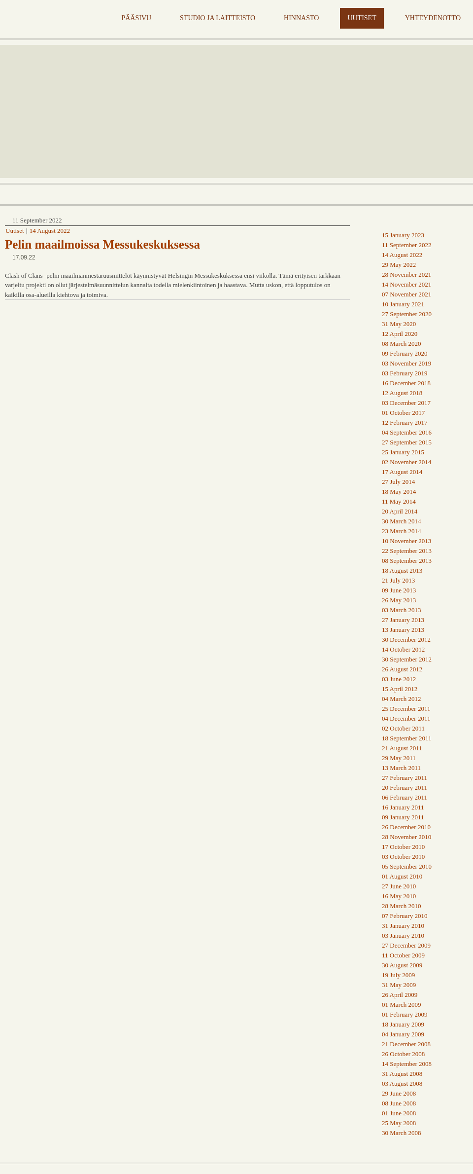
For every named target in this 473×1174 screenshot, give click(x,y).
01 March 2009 (401, 1004)
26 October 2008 (403, 1054)
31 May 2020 (399, 324)
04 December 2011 (406, 718)
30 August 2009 (402, 965)
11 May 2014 (399, 501)
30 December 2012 (406, 639)
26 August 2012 (402, 669)
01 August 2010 (402, 876)
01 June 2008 (399, 1113)
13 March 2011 (401, 767)
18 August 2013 (402, 570)
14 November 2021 (406, 284)
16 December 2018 (406, 383)
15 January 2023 (403, 235)
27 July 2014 (398, 481)
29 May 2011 (399, 758)
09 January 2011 (403, 817)
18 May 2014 (399, 491)
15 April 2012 (399, 689)
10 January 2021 (403, 304)
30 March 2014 (401, 521)
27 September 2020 (407, 314)
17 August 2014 (402, 472)
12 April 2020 (399, 333)
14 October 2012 (403, 649)
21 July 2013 (398, 580)
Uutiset (14, 230)
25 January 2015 (403, 452)
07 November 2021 (406, 294)
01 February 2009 (404, 1014)
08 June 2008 (399, 1103)
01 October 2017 (403, 412)
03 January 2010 (403, 935)
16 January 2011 (403, 807)
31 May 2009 (399, 985)
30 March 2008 (401, 1133)
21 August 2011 (402, 748)
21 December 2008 (406, 1044)
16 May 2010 (399, 896)
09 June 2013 (399, 590)
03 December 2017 (406, 402)
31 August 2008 (402, 1073)
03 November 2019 (406, 363)
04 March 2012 (401, 698)
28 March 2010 (401, 906)
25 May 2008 (399, 1123)
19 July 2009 (398, 975)
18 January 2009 (403, 1024)
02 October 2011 (403, 728)
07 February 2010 (404, 915)
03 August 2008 (402, 1083)
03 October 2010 (403, 856)
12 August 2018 (402, 393)
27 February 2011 (404, 777)
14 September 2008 (407, 1063)
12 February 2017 (404, 422)
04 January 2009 (403, 1034)
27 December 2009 (406, 945)
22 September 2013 (407, 550)
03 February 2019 (404, 373)
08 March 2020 (401, 343)
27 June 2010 (399, 886)
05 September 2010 (407, 866)
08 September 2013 (407, 560)
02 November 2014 (406, 462)
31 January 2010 (403, 925)
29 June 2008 (399, 1093)
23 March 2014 (401, 531)
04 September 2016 (407, 432)
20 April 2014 (399, 511)
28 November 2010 (406, 837)
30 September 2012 (407, 659)
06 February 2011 (404, 797)
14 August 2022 (50, 230)
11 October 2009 (403, 955)
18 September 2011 (407, 738)
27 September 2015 (407, 442)
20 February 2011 (404, 787)
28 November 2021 (406, 274)
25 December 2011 (406, 708)
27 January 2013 (403, 620)
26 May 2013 (399, 600)
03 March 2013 (401, 610)
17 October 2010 (403, 846)
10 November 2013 (406, 541)
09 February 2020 (404, 353)
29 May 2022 (399, 264)
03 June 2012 (399, 679)
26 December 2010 (406, 827)
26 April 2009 (399, 994)
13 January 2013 (403, 629)
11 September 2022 (407, 245)
